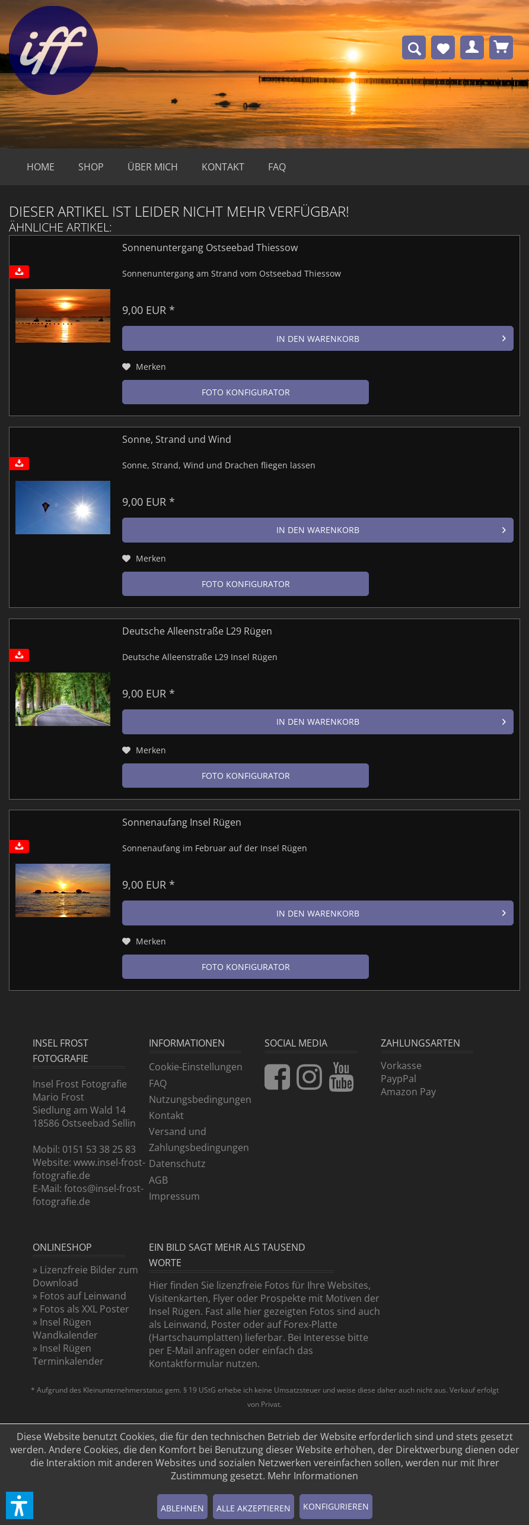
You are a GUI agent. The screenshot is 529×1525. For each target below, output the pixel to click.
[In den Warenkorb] (318, 338)
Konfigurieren (336, 1506)
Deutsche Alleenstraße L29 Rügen (197, 631)
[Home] (40, 166)
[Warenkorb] (501, 47)
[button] (19, 1505)
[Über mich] (153, 166)
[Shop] (91, 166)
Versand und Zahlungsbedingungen (199, 1139)
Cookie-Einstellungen (196, 1066)
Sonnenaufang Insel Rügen (181, 822)
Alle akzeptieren (253, 1508)
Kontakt (166, 1115)
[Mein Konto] (472, 47)
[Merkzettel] (443, 47)
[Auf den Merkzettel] (144, 367)
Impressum (174, 1196)
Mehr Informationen (312, 1475)
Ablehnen (182, 1508)
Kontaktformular (186, 1363)
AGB (158, 1180)
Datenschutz (177, 1163)
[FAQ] (277, 166)
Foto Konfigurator (246, 392)
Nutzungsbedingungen (200, 1099)
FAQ (158, 1083)
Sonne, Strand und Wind (176, 439)
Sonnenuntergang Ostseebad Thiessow (210, 248)
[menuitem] (414, 47)
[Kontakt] (223, 166)
